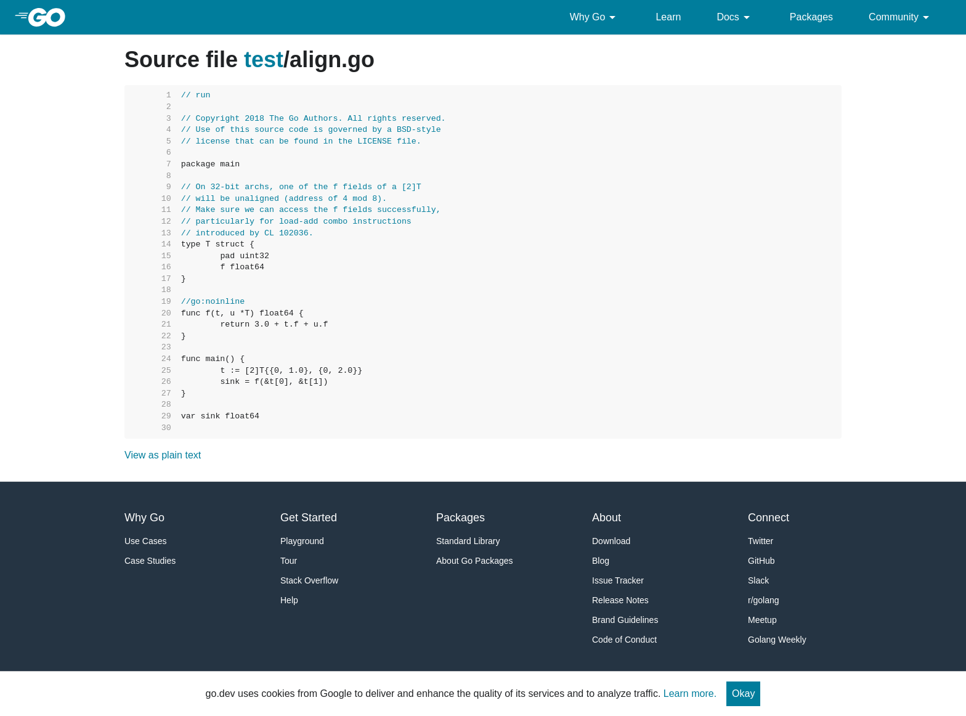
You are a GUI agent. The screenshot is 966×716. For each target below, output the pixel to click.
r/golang (763, 600)
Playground (302, 541)
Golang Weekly (777, 640)
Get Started (308, 517)
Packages (811, 17)
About (606, 517)
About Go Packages (474, 561)
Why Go (595, 17)
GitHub (761, 561)
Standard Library (468, 541)
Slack (758, 580)
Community (901, 17)
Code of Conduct (624, 640)
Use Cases (145, 541)
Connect (768, 517)
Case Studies (150, 561)
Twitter (760, 541)
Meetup (762, 620)
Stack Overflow (309, 580)
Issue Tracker (618, 580)
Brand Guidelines (625, 620)
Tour (288, 561)
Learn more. (690, 693)
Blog (600, 561)
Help (289, 600)
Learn (668, 17)
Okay (743, 693)
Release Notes (620, 600)
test (263, 59)
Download (611, 541)
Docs (734, 17)
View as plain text (162, 455)
